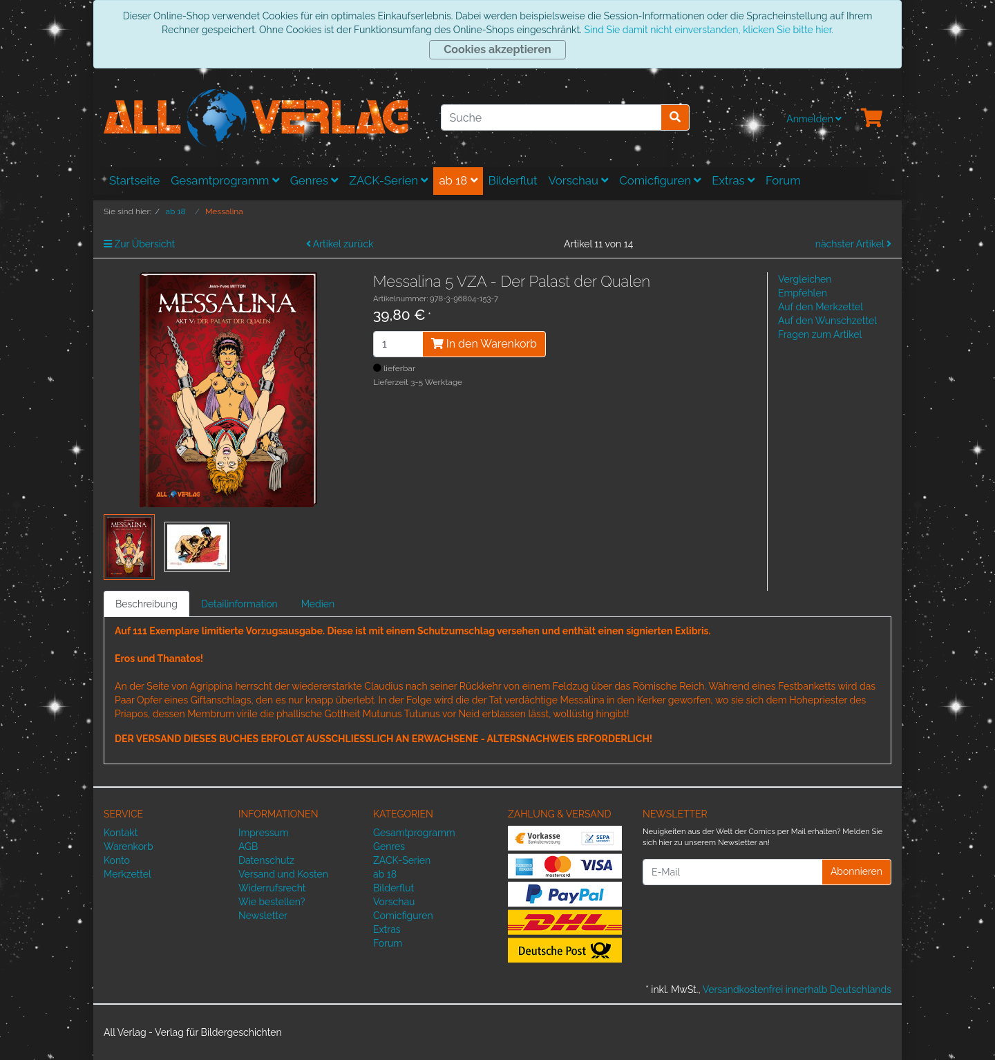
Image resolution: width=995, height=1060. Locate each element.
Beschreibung (146, 603)
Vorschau (579, 180)
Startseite (134, 180)
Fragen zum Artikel (820, 334)
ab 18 (458, 180)
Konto (117, 860)
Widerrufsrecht (272, 887)
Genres (314, 180)
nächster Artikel (853, 243)
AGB (248, 846)
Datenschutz (266, 860)
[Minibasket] (872, 118)
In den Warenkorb (484, 343)
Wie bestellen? (271, 901)
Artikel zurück (340, 243)
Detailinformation (239, 603)
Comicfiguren (660, 180)
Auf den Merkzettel (820, 306)
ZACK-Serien (388, 180)
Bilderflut (513, 180)
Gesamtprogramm (225, 180)
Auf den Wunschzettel (827, 320)
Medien (318, 603)
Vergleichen (804, 279)
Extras (733, 180)
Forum (783, 180)
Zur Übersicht (139, 243)
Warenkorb (128, 846)
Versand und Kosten (283, 874)
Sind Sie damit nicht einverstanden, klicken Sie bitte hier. (708, 29)
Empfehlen (802, 293)
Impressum (263, 832)
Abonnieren (856, 871)
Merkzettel (127, 874)
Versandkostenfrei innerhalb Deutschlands (797, 989)
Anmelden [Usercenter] (814, 118)
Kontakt (121, 832)
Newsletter (262, 915)
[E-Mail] (732, 872)
